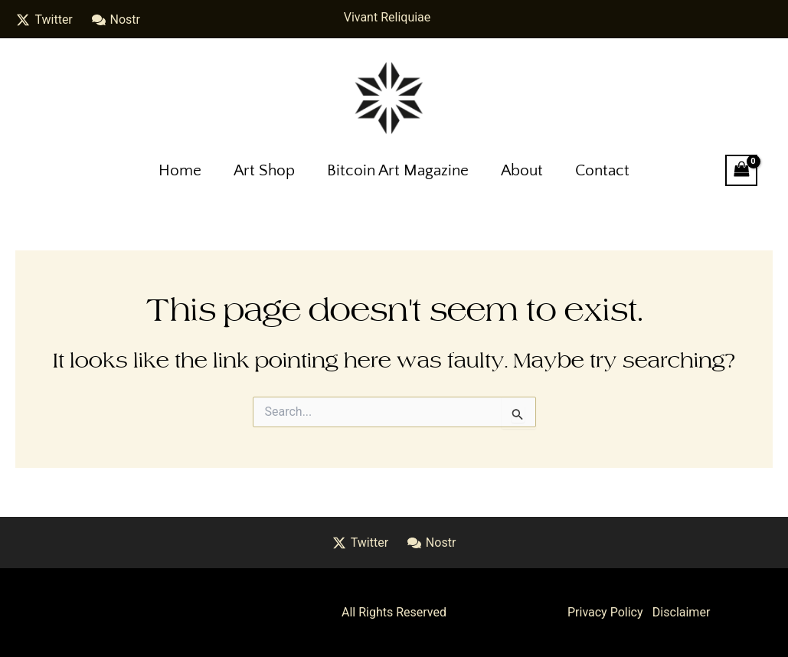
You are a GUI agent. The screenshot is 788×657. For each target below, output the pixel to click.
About (522, 170)
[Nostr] (116, 20)
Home (180, 170)
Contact (602, 170)
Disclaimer (681, 612)
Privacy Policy (605, 612)
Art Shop (264, 170)
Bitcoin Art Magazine (398, 170)
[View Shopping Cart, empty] (741, 170)
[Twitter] (44, 20)
